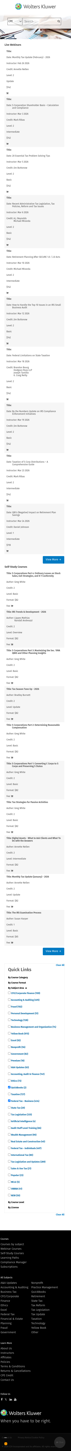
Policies (5, 1362)
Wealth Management (23, 1135)
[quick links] (9, 993)
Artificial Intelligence (22, 1121)
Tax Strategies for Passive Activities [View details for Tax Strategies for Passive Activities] (30, 802)
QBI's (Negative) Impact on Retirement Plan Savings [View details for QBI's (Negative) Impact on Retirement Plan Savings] (34, 513)
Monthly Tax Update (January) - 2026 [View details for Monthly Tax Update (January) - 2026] (30, 876)
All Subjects (6, 1277)
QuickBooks (18, 1087)
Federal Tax (8, 1314)
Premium (17, 1060)
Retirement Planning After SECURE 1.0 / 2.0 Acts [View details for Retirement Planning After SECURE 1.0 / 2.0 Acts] (36, 257)
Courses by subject (12, 1244)
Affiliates (6, 1357)
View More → (53, 559)
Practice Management (44, 1287)
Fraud (16, 1006)
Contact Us (7, 1380)
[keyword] (41, 21)
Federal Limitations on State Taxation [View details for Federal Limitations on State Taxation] (31, 355)
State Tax (17, 1108)
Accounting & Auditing (24, 1000)
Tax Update (38, 1314)
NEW (15, 1195)
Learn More (6, 1343)
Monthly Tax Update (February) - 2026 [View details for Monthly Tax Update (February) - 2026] (31, 57)
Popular (16, 1175)
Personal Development (24, 1013)
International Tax (21, 1155)
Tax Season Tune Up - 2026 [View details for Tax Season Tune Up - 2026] (25, 689)
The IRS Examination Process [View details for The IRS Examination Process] (26, 912)
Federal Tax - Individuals (25, 1148)
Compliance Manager (14, 1262)
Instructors (7, 1353)
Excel (15, 1040)
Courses (5, 1239)
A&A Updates (19, 1067)
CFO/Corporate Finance (25, 993)
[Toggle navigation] (10, 34)
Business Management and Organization (33, 1027)
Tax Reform (38, 1305)
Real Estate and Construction (27, 1141)
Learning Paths (10, 1257)
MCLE (15, 1182)
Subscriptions (9, 1266)
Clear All (60, 965)
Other (34, 1332)
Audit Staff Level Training (25, 1128)
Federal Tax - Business (24, 1101)
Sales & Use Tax (20, 1168)
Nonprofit (17, 1047)
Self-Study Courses (12, 1253)
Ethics (15, 1081)
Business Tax (8, 1291)
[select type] (14, 21)
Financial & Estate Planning (12, 1321)
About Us (6, 1348)
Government (19, 1054)
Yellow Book (19, 1033)
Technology (19, 1020)
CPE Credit (7, 1375)
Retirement (38, 1296)
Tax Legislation (21, 1114)
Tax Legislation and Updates (27, 1162)
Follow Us (5, 1394)
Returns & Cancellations (16, 1371)
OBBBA (16, 1188)
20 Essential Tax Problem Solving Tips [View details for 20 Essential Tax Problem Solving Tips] (31, 156)
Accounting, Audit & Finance (27, 1074)
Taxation (17, 1094)
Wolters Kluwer (21, 1412)
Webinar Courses (11, 1248)
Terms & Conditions (13, 1366)
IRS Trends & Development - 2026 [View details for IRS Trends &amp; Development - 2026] (29, 612)
